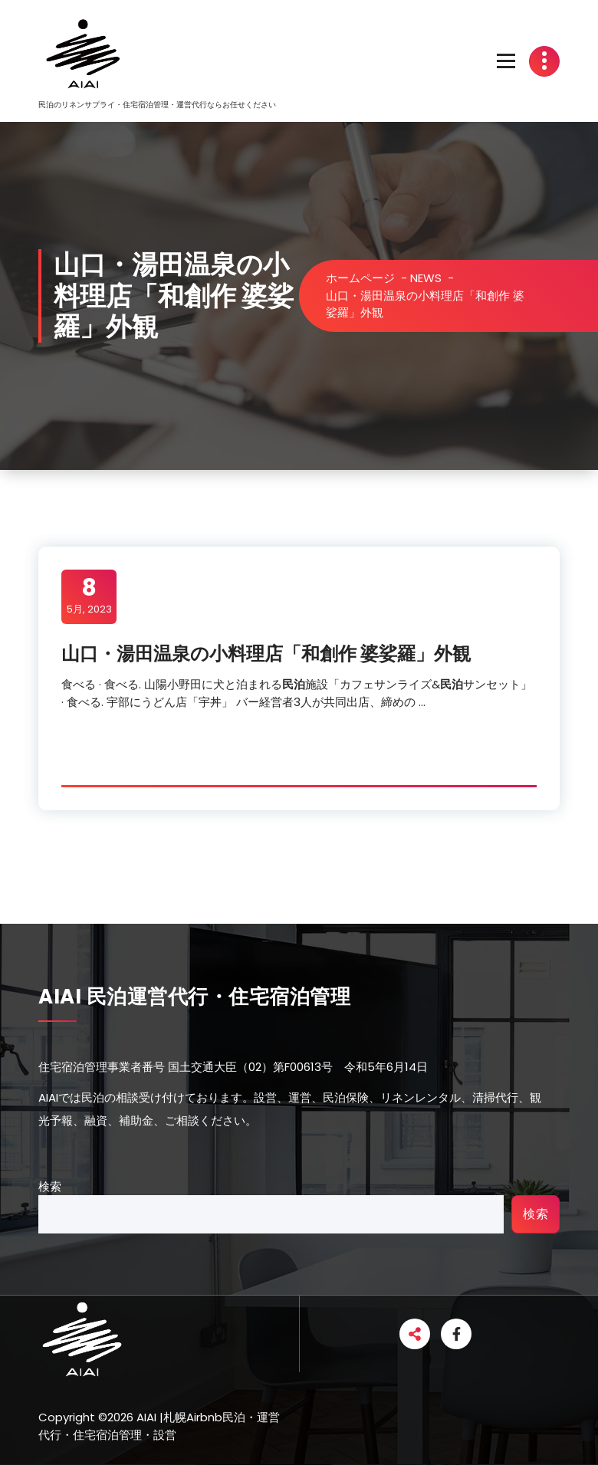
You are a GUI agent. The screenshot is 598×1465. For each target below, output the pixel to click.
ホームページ (360, 278)
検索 (49, 1186)
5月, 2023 (89, 595)
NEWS (426, 278)
